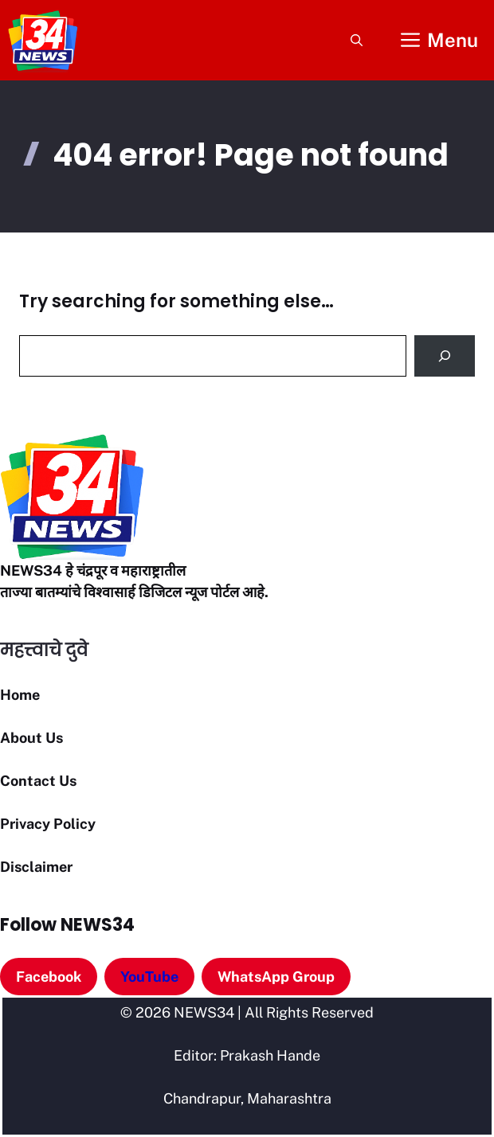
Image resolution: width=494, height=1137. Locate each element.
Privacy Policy (48, 823)
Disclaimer (36, 866)
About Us (31, 737)
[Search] (444, 356)
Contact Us (38, 780)
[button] (356, 40)
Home (20, 694)
